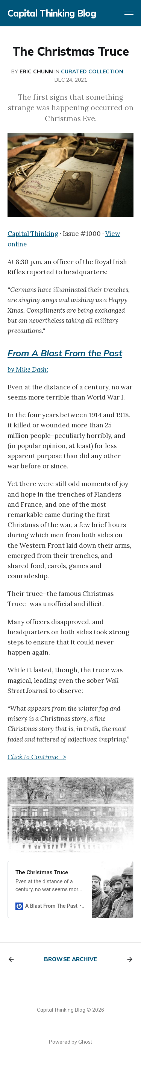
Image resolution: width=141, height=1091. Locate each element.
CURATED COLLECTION (92, 71)
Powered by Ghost (70, 1042)
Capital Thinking (33, 233)
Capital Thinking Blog (52, 13)
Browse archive (70, 959)
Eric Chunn (36, 71)
